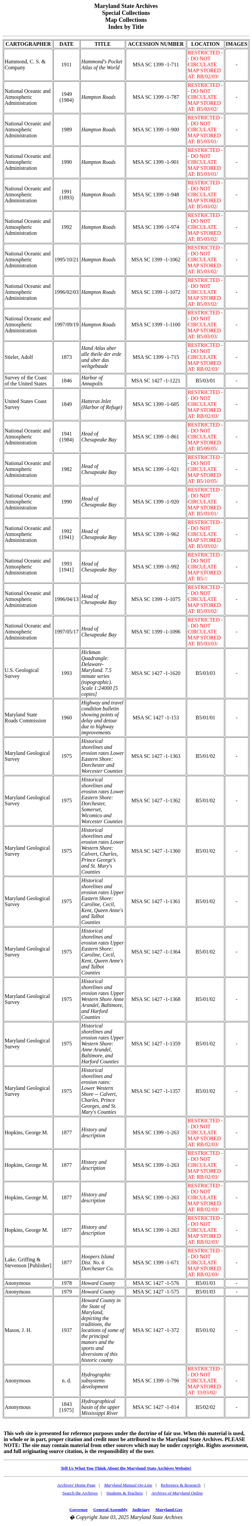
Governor (78, 1509)
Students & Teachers (124, 1493)
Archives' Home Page (76, 1485)
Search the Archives (80, 1493)
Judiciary (141, 1509)
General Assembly (110, 1509)
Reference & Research (181, 1485)
